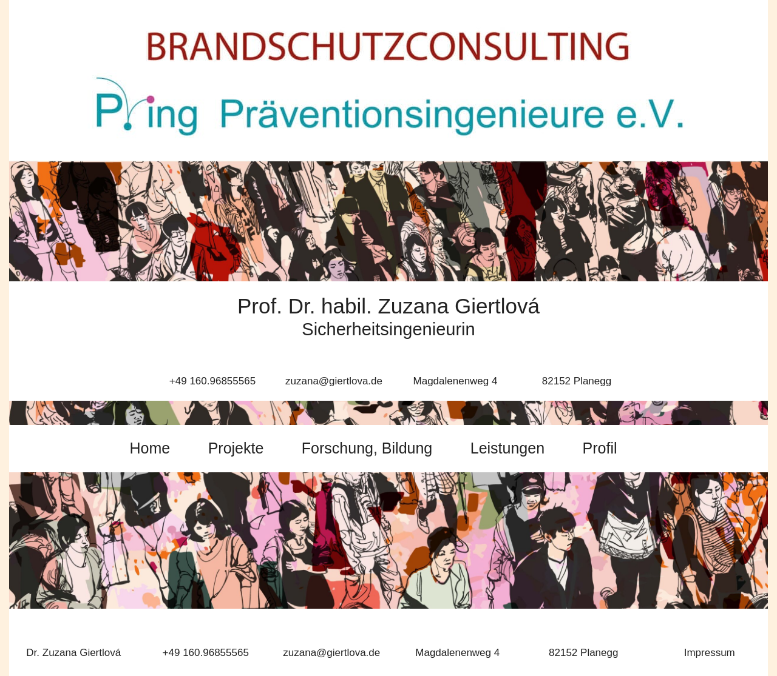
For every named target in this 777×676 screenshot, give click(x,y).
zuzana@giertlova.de (331, 652)
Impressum (709, 652)
